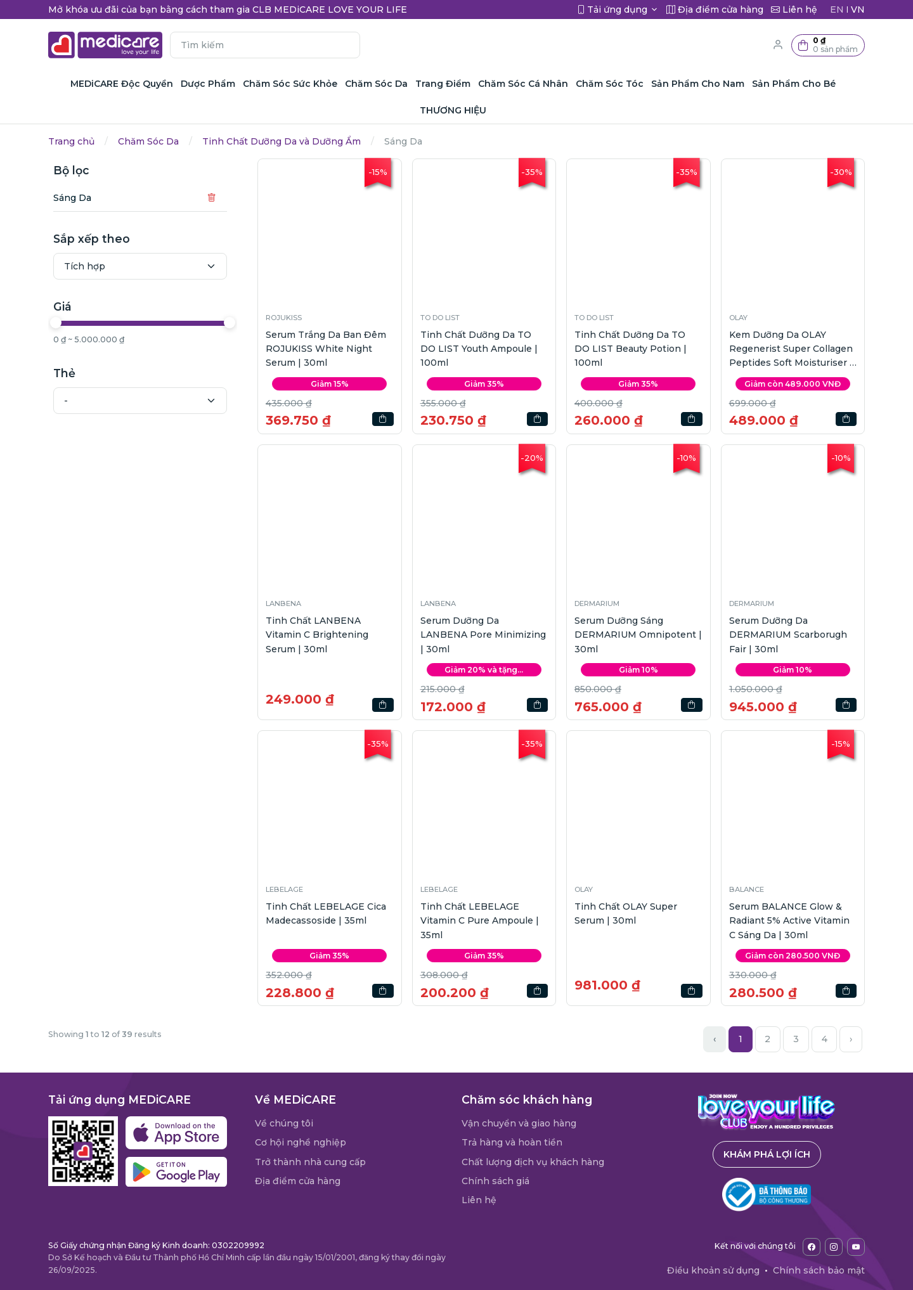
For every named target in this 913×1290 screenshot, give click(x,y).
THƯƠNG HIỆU (453, 110)
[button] (828, 45)
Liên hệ (479, 1200)
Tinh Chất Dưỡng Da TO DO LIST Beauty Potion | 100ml (630, 349)
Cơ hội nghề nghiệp (300, 1142)
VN (858, 9)
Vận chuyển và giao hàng (519, 1123)
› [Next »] (851, 1039)
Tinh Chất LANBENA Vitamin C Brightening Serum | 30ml (317, 635)
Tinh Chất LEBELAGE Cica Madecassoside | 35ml (326, 913)
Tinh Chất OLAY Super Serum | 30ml (625, 913)
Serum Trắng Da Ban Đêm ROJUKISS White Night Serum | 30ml (326, 349)
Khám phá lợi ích (766, 1154)
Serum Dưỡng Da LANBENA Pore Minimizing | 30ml (483, 635)
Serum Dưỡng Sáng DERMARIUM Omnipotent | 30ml (638, 635)
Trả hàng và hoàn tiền (512, 1142)
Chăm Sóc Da (148, 141)
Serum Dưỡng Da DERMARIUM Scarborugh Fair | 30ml (788, 635)
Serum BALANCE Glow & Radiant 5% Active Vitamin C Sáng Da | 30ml (789, 921)
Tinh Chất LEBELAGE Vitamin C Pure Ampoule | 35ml (479, 921)
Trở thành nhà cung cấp (310, 1162)
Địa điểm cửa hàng (297, 1181)
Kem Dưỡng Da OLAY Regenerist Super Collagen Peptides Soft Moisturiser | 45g (791, 349)
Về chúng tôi (284, 1123)
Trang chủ (71, 141)
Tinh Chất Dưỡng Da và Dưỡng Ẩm (281, 141)
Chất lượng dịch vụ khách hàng (533, 1162)
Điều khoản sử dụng (713, 1270)
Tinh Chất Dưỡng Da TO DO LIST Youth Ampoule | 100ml (479, 349)
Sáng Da (72, 197)
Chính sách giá (495, 1181)
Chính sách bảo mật (819, 1270)
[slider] (56, 322)
